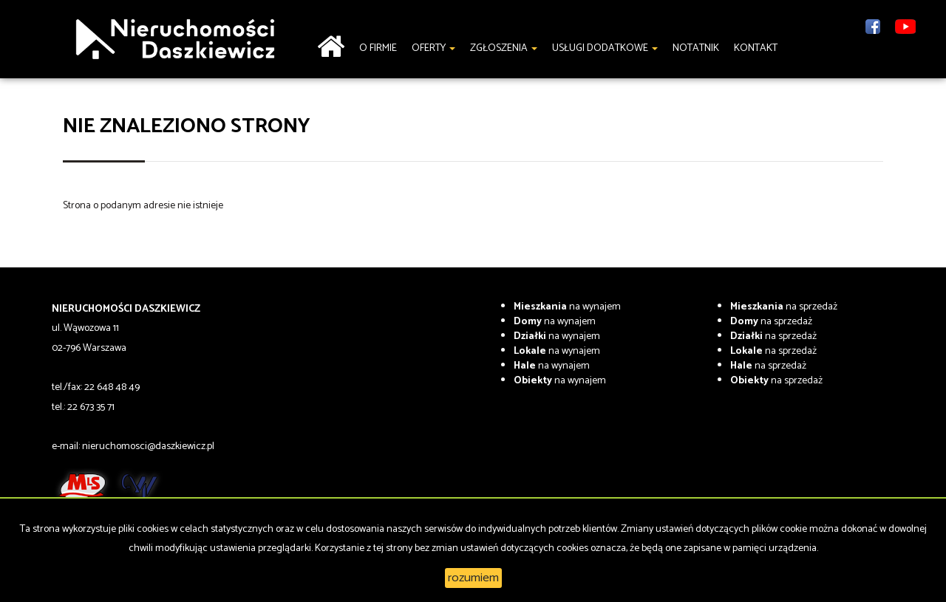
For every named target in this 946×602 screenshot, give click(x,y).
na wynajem (567, 306)
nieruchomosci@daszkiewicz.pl (148, 446)
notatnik (696, 48)
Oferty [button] (433, 48)
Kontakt (755, 48)
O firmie (378, 48)
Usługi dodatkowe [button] (605, 48)
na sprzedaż (783, 306)
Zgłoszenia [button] (503, 48)
